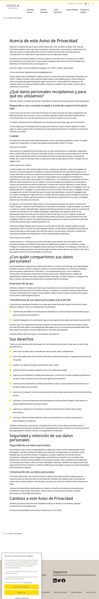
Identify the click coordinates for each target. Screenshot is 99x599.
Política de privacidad (60, 592)
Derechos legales (76, 592)
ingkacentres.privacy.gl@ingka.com (38, 72)
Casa (5, 18)
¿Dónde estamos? (44, 10)
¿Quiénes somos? (30, 10)
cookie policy (28, 593)
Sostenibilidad (72, 9)
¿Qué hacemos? (58, 10)
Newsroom (71, 3)
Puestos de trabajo (84, 10)
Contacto (79, 3)
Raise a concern (91, 592)
